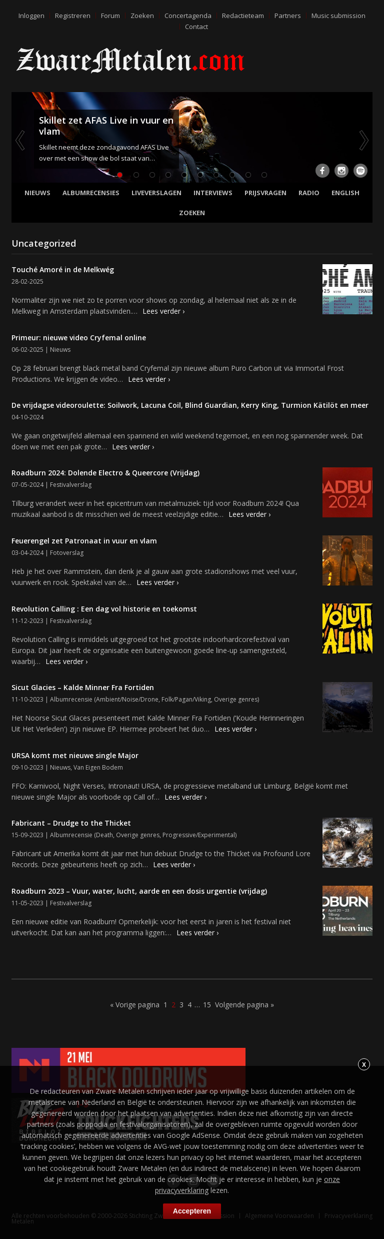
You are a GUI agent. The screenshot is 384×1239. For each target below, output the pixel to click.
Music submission (339, 15)
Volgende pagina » (244, 1004)
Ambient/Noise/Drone (127, 699)
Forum (110, 15)
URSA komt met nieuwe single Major (75, 755)
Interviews (213, 192)
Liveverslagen (157, 192)
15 (207, 1004)
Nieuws (37, 192)
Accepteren (192, 1211)
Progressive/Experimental (198, 835)
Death (104, 835)
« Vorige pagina (135, 1004)
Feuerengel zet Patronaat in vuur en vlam (84, 540)
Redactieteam (243, 15)
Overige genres (236, 699)
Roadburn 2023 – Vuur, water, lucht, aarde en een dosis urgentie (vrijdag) (139, 891)
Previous (21, 140)
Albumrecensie (71, 699)
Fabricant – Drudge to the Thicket (71, 823)
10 (264, 175)
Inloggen (31, 15)
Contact (196, 26)
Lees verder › (163, 311)
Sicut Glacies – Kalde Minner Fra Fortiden (83, 687)
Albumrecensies (91, 192)
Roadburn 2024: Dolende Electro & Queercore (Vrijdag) (106, 472)
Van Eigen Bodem (98, 767)
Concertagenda (188, 15)
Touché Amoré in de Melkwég (63, 269)
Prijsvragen (265, 192)
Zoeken (142, 15)
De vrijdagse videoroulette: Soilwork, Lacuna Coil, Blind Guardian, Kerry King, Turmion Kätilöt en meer (190, 405)
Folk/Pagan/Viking (186, 699)
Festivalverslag (71, 484)
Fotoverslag (67, 552)
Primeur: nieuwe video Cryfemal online (79, 337)
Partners (287, 15)
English (346, 192)
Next (363, 140)
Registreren (72, 15)
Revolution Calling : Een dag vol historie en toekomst (104, 608)
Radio (309, 192)
